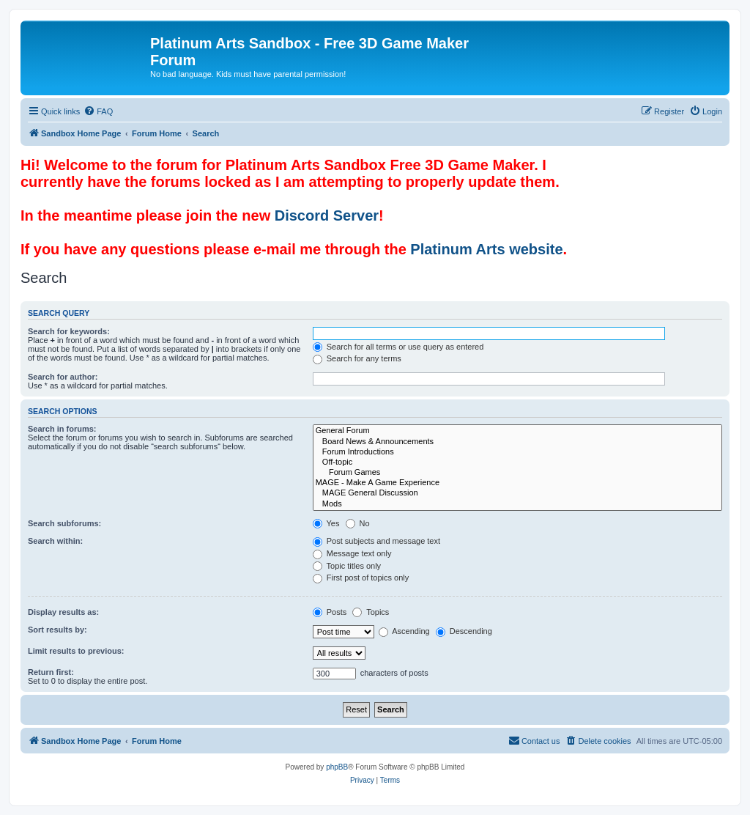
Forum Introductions (517, 452)
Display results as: (63, 612)
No (358, 523)
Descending (464, 631)
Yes (326, 523)
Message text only (352, 553)
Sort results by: (57, 629)
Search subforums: (64, 523)
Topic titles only (347, 565)
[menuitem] (98, 111)
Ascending (404, 631)
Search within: (55, 540)
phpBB (337, 767)
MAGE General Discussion (517, 493)
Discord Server (327, 215)
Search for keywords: (69, 331)
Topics (370, 612)
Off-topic (517, 462)
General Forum (517, 431)
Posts (330, 612)
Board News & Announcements (517, 442)
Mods (517, 504)
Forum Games (517, 473)
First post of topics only (361, 577)
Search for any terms (357, 358)
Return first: (51, 672)
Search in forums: (62, 428)
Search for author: (62, 376)
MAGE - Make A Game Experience (517, 483)
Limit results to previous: (76, 650)
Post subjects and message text (376, 540)
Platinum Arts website (486, 249)
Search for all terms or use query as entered (398, 346)
